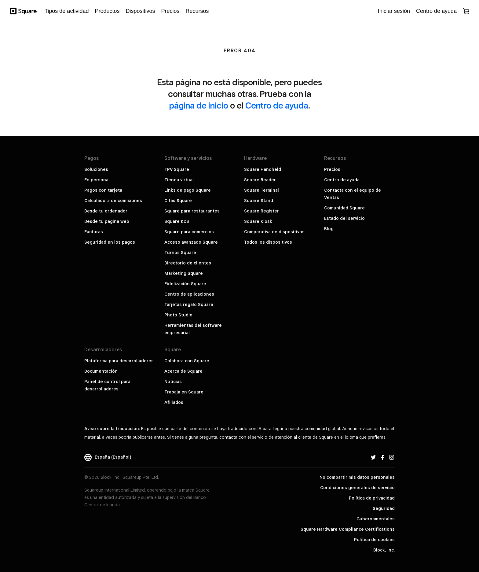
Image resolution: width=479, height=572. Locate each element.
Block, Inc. (384, 550)
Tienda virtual (179, 179)
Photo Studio (178, 314)
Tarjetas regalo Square (188, 304)
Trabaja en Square (183, 391)
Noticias (173, 381)
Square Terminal (261, 190)
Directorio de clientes (187, 262)
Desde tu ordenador (105, 211)
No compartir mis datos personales (357, 477)
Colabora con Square (186, 360)
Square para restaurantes (192, 211)
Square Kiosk (258, 221)
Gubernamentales (376, 518)
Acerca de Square (183, 371)
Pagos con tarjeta (103, 190)
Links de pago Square (187, 190)
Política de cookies (374, 539)
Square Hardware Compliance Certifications (348, 529)
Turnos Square (180, 252)
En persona (96, 179)
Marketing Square (183, 273)
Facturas (93, 231)
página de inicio (198, 105)
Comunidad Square (344, 207)
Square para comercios (189, 231)
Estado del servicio (344, 218)
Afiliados (173, 402)
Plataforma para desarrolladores (119, 360)
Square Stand (258, 200)
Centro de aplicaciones (189, 294)
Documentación (101, 371)
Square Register (261, 211)
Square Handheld (262, 169)
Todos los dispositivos (268, 242)
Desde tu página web (106, 221)
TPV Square (176, 169)
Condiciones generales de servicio (357, 487)
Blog (329, 228)
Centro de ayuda (276, 105)
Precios (332, 169)
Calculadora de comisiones (113, 200)
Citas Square (178, 200)
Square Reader (260, 179)
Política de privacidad (372, 498)
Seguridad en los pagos (109, 242)
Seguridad (384, 508)
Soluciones (96, 169)
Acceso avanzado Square (191, 242)
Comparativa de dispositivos (274, 231)
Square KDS (176, 221)
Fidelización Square (185, 283)
